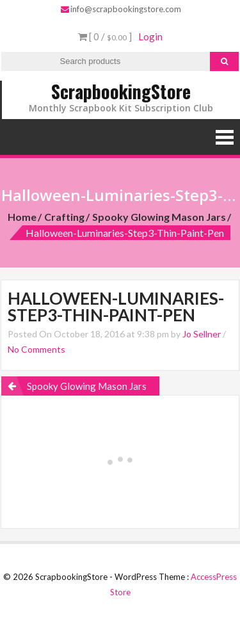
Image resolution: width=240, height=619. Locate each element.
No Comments (36, 349)
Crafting (64, 217)
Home (22, 217)
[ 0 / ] (105, 36)
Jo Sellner (201, 333)
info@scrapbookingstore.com (121, 9)
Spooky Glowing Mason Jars (159, 217)
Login (150, 36)
